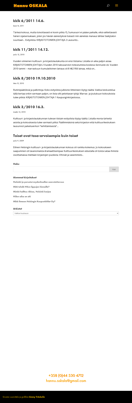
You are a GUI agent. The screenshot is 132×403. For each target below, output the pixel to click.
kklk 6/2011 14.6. (28, 20)
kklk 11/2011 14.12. (31, 49)
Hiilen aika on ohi (22, 196)
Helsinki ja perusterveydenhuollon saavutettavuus (38, 181)
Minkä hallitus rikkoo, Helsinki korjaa (32, 191)
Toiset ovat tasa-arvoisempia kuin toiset (45, 135)
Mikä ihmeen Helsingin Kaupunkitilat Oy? (34, 201)
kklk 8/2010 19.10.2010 (34, 78)
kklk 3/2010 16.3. (28, 107)
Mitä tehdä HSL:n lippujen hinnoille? (31, 186)
